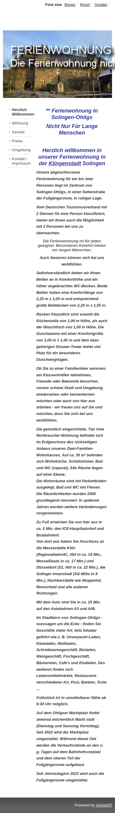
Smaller (100, 4)
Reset (85, 4)
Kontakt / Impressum (21, 161)
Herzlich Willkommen (21, 111)
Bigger (69, 4)
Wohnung (20, 123)
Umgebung (21, 150)
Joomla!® (104, 805)
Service (18, 132)
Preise (17, 141)
